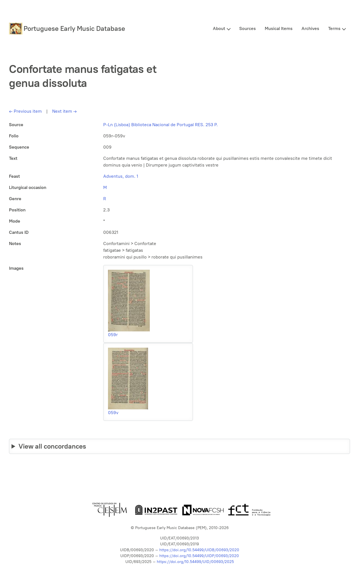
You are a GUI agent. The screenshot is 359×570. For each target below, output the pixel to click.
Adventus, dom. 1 (120, 176)
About (219, 28)
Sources (247, 28)
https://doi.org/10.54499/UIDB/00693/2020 (199, 550)
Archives (310, 28)
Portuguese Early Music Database (74, 28)
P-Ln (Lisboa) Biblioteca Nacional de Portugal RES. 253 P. (160, 124)
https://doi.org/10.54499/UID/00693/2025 (195, 561)
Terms (334, 28)
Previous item (25, 111)
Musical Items (279, 28)
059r (113, 334)
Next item (64, 111)
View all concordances (52, 446)
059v (113, 412)
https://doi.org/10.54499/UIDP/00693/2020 (199, 555)
